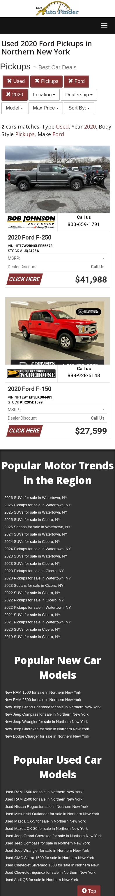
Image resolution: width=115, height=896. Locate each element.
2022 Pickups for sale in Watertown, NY (37, 607)
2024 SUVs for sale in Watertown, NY (35, 534)
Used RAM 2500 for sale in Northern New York (43, 799)
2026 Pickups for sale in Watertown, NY (37, 505)
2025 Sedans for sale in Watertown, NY (37, 527)
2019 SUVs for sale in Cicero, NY (32, 637)
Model (14, 108)
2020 (14, 95)
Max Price (46, 108)
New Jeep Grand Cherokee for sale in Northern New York (52, 707)
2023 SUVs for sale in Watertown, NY (35, 556)
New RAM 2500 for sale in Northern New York (42, 699)
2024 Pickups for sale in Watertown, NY (37, 549)
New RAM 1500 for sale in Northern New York (42, 692)
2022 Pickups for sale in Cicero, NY (34, 600)
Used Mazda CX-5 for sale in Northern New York (45, 821)
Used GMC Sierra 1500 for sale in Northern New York (49, 858)
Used (16, 81)
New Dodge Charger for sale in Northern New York (46, 736)
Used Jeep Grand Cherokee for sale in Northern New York (53, 836)
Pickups (46, 81)
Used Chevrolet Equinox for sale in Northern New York (49, 872)
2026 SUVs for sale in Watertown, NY (35, 497)
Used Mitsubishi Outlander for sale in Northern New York (51, 814)
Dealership (79, 95)
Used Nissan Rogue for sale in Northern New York (46, 806)
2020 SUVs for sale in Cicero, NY (32, 629)
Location (44, 95)
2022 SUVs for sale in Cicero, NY (32, 593)
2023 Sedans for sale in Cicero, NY (33, 585)
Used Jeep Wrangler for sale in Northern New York (46, 850)
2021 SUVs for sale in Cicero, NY (32, 615)
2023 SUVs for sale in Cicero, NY (32, 563)
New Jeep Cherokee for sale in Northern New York (46, 729)
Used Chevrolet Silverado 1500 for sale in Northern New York (51, 866)
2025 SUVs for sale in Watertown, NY (35, 512)
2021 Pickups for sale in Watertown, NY (37, 622)
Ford (76, 81)
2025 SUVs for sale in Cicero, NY (32, 519)
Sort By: (79, 108)
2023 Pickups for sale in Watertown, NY (37, 578)
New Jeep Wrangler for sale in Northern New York (46, 721)
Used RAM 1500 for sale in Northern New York (43, 792)
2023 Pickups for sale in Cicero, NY (34, 571)
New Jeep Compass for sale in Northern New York (46, 714)
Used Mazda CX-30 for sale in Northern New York (46, 828)
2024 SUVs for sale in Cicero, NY (32, 541)
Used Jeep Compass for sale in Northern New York (47, 843)
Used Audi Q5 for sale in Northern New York (41, 880)
